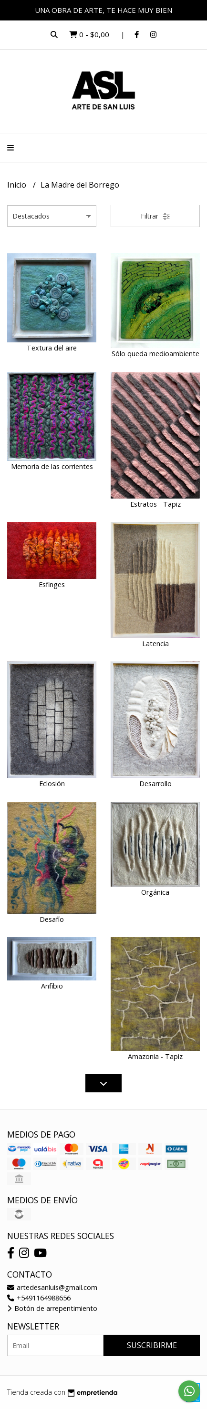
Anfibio (52, 985)
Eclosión (52, 783)
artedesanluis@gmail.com (52, 1287)
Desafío (52, 919)
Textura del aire (52, 347)
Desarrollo (155, 783)
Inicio (17, 185)
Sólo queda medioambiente (155, 353)
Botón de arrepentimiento (52, 1308)
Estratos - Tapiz (155, 504)
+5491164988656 (39, 1297)
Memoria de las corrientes (52, 466)
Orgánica (155, 892)
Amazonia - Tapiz (155, 1056)
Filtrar (155, 215)
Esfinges (52, 584)
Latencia (155, 643)
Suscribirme (152, 1345)
